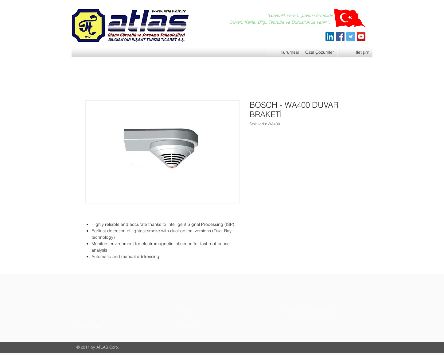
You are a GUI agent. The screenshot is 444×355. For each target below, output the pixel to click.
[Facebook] (340, 36)
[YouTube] (361, 36)
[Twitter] (350, 36)
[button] (99, 326)
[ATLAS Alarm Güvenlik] (329, 36)
